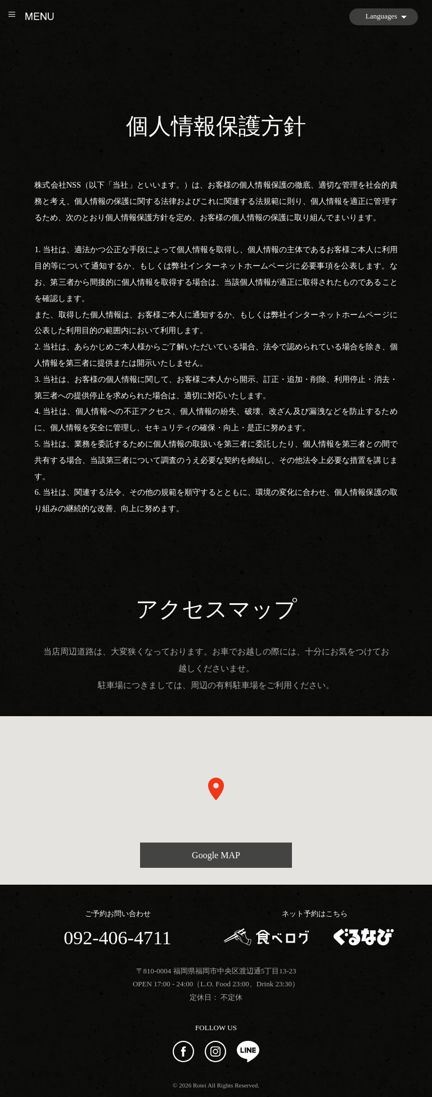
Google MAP (216, 855)
